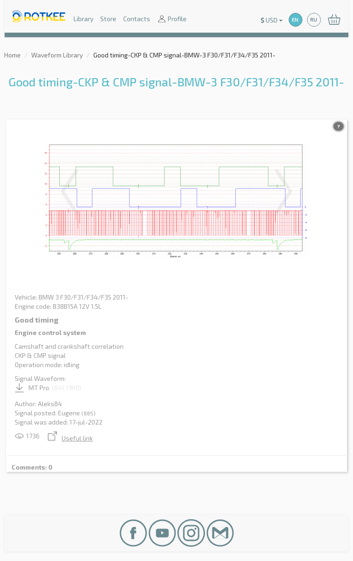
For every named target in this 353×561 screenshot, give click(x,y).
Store (108, 19)
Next (283, 191)
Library (83, 19)
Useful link (70, 438)
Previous (69, 191)
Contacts (136, 19)
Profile (172, 19)
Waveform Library (57, 55)
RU (313, 20)
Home (12, 55)
